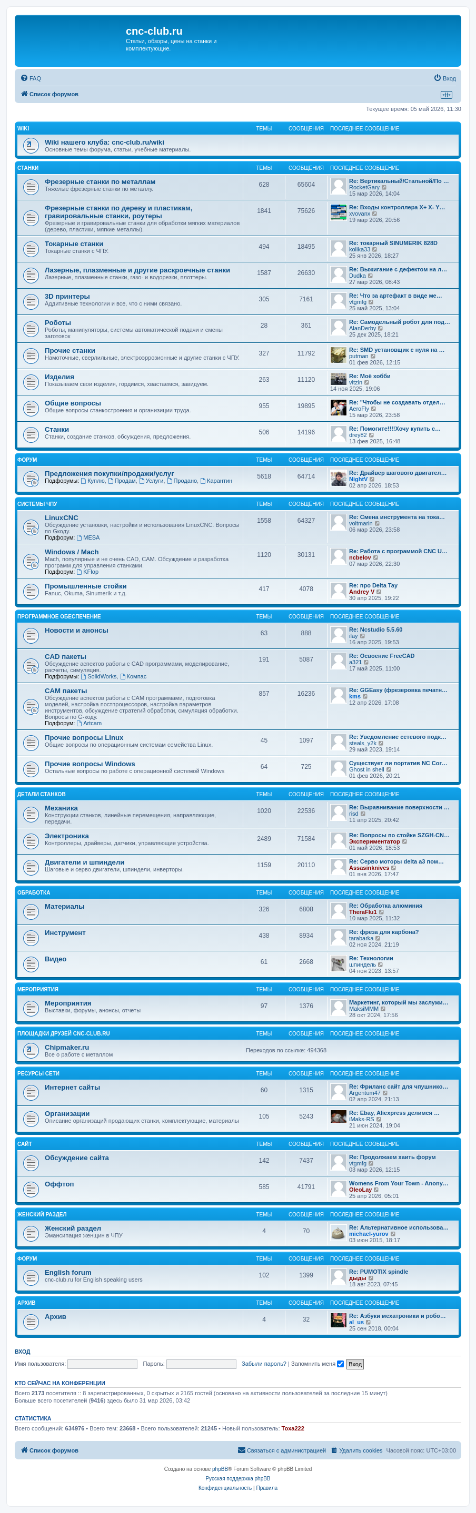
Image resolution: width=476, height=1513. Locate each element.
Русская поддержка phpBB (237, 1478)
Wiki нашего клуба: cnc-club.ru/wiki (104, 142)
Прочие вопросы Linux (84, 738)
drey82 (358, 435)
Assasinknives (369, 868)
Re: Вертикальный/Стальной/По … (399, 181)
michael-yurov (369, 1234)
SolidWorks (98, 676)
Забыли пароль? (264, 1363)
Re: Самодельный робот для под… (399, 322)
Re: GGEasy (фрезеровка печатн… (398, 690)
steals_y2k (362, 743)
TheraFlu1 (363, 912)
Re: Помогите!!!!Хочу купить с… (395, 428)
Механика (61, 808)
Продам (122, 481)
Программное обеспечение (59, 617)
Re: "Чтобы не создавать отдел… (397, 402)
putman (359, 356)
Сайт (24, 1144)
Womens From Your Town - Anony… (399, 1183)
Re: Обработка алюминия (385, 905)
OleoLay (360, 1189)
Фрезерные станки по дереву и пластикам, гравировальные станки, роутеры (118, 212)
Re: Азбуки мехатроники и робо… (397, 1316)
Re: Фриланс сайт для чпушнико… (398, 1086)
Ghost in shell (366, 769)
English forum (68, 1272)
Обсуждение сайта (77, 1158)
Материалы (64, 906)
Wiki (23, 128)
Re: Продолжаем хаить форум (392, 1157)
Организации (67, 1114)
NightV (358, 479)
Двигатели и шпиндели (84, 862)
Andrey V (361, 591)
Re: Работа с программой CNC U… (398, 551)
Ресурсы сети (38, 1074)
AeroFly (359, 408)
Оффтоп (59, 1184)
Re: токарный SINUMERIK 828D (393, 243)
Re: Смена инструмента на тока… (397, 517)
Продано (182, 481)
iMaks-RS (361, 1119)
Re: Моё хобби (370, 376)
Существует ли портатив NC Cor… (398, 763)
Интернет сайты (72, 1087)
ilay (353, 636)
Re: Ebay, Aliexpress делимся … (394, 1113)
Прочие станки (70, 350)
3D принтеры (67, 296)
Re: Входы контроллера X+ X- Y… (397, 207)
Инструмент (65, 933)
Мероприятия (37, 989)
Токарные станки (74, 244)
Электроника (67, 836)
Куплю (92, 481)
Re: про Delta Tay (373, 585)
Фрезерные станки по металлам (100, 182)
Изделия (59, 377)
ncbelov (360, 557)
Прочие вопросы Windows (90, 764)
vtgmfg (357, 302)
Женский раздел (42, 1214)
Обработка (33, 893)
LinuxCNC (61, 518)
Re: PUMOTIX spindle (378, 1271)
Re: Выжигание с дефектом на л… (398, 269)
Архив (26, 1303)
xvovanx (359, 213)
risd (354, 813)
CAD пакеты (65, 657)
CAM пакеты (66, 691)
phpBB (220, 1469)
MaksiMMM (364, 1009)
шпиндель (362, 964)
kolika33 (359, 249)
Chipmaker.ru (67, 1047)
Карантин (216, 481)
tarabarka (361, 938)
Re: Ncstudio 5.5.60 (375, 629)
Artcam (89, 723)
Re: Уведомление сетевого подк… (398, 737)
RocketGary (364, 187)
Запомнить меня (317, 1363)
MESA (88, 537)
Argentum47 (365, 1093)
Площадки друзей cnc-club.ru (63, 1034)
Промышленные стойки (86, 586)
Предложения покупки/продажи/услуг (109, 474)
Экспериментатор (374, 841)
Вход (22, 1351)
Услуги (151, 481)
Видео (55, 959)
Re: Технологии (371, 958)
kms (355, 696)
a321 (355, 662)
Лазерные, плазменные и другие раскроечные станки (137, 270)
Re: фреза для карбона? (384, 932)
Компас (133, 676)
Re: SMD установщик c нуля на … (397, 350)
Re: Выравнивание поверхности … (399, 807)
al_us (356, 1322)
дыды (357, 1278)
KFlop (87, 571)
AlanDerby (362, 328)
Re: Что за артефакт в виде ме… (395, 295)
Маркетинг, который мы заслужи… (399, 1002)
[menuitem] (30, 78)
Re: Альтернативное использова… (399, 1227)
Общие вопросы (73, 403)
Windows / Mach (71, 552)
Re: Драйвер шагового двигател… (398, 473)
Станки (27, 168)
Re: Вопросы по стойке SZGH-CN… (399, 835)
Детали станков (41, 794)
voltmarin (361, 523)
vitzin (355, 382)
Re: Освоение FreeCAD (382, 656)
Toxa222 (293, 1428)
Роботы (58, 323)
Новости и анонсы (76, 630)
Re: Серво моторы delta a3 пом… (396, 861)
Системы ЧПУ (37, 504)
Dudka (357, 275)
